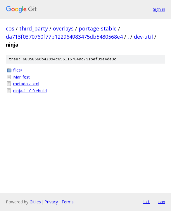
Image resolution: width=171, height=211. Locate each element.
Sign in (159, 9)
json (160, 201)
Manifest (21, 77)
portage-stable (98, 28)
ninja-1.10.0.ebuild (30, 90)
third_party (33, 28)
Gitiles (35, 202)
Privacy (51, 202)
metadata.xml (26, 83)
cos (10, 28)
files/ (17, 70)
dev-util (143, 36)
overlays (63, 28)
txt (146, 201)
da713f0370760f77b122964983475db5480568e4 (64, 36)
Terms (67, 202)
